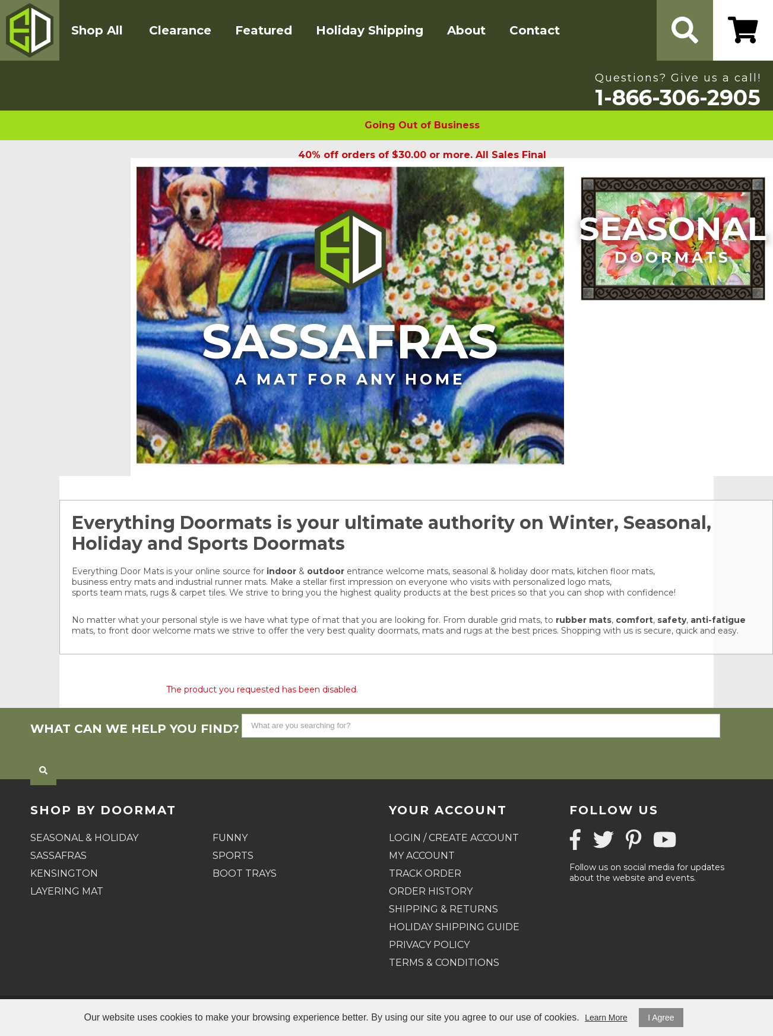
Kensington (64, 873)
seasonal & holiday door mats (512, 571)
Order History (431, 891)
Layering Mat (66, 891)
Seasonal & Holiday (84, 837)
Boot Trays (245, 873)
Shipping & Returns (443, 909)
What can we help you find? (134, 729)
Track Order (425, 873)
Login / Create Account (454, 837)
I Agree (661, 1017)
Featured (263, 30)
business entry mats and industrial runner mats (169, 582)
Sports (233, 855)
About (466, 30)
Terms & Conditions (444, 962)
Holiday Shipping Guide (454, 927)
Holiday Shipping (369, 30)
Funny (230, 837)
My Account (422, 855)
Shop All (97, 30)
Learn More (606, 1017)
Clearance (180, 30)
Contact (534, 30)
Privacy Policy (429, 944)
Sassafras (350, 350)
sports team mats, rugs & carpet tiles (148, 592)
